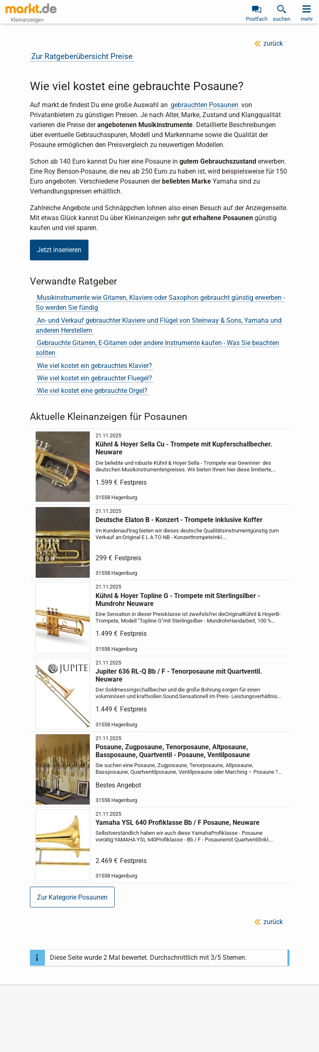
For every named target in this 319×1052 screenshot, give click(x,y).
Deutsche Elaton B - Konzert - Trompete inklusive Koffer (178, 520)
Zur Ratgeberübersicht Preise (82, 56)
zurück (273, 43)
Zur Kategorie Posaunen (72, 897)
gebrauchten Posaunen (204, 105)
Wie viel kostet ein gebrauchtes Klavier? (94, 366)
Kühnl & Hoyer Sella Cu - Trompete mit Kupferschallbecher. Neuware (183, 448)
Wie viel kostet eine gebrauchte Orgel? (92, 391)
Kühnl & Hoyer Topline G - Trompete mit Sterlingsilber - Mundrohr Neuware (177, 599)
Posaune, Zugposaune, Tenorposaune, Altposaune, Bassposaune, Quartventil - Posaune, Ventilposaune (172, 751)
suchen (281, 19)
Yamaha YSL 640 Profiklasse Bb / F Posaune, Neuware (177, 822)
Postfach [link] (256, 19)
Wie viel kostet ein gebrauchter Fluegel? (94, 378)
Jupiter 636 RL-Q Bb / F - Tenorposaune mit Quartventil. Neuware (178, 675)
